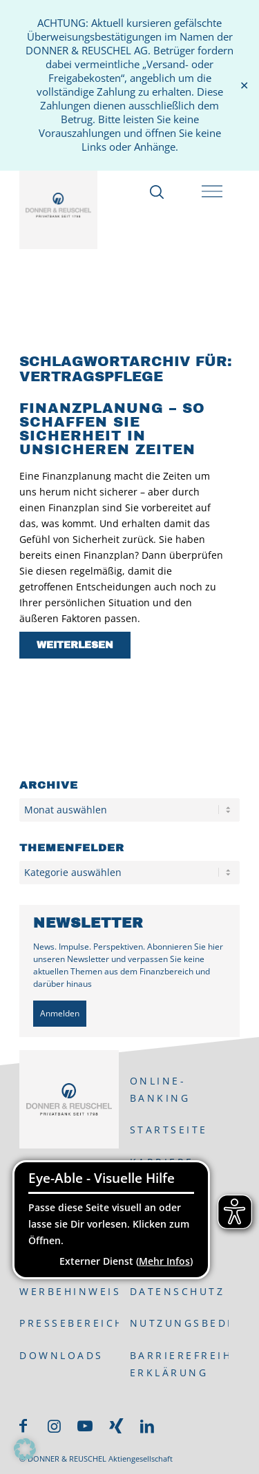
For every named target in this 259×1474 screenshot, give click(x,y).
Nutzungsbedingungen (179, 1322)
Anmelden (59, 1013)
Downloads (61, 1355)
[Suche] (155, 192)
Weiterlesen (75, 645)
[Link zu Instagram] (54, 1426)
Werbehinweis (68, 1291)
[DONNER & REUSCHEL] (58, 205)
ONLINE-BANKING (160, 1089)
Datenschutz (177, 1291)
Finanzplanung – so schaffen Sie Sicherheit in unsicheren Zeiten (112, 428)
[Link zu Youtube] (85, 1426)
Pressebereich (68, 1322)
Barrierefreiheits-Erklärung (179, 1364)
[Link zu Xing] (116, 1426)
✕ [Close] (244, 86)
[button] (25, 1449)
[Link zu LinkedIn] (147, 1426)
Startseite (169, 1129)
